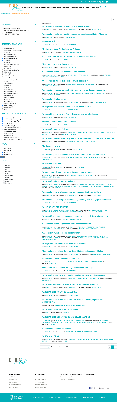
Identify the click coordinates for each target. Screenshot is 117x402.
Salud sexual (99, 212)
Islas (19, 143)
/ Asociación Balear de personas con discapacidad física (66, 224)
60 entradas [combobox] (45, 347)
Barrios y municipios (40, 377)
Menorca (48, 30)
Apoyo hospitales (95, 186)
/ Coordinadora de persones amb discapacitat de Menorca (67, 172)
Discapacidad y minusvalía (72, 52)
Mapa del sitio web (71, 397)
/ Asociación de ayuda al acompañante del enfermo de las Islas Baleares (73, 275)
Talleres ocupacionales (79, 186)
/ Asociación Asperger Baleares (55, 129)
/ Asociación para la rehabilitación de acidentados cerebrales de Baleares (74, 154)
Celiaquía (52, 324)
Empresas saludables (41, 384)
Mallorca (48, 45)
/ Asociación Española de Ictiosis (56, 329)
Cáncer (65, 60)
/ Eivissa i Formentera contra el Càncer (59, 122)
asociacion (46, 149)
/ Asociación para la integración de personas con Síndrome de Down (71, 192)
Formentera (70, 210)
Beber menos (13, 382)
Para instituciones (90, 374)
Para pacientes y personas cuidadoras (71, 374)
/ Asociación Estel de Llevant (54, 99)
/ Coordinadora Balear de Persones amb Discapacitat (65, 81)
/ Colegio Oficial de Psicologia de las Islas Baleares (64, 243)
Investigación (72, 75)
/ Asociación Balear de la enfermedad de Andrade (63, 72)
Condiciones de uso (38, 397)
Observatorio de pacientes (67, 377)
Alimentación (13, 379)
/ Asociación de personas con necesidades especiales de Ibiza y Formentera (75, 216)
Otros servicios (72, 30)
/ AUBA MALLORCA (50, 336)
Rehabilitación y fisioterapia (78, 158)
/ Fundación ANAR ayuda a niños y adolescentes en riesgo (67, 268)
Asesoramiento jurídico (76, 84)
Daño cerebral (47, 159)
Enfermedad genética (101, 237)
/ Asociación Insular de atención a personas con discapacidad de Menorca (74, 34)
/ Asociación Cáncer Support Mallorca (58, 181)
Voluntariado (96, 30)
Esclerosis (52, 263)
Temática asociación (19, 44)
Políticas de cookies (55, 397)
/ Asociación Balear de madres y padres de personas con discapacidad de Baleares (78, 138)
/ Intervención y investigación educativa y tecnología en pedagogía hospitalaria (76, 199)
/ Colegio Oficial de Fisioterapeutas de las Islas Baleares (66, 106)
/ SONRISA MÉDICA (50, 41)
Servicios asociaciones (19, 113)
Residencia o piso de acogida (88, 227)
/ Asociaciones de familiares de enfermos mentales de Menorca (70, 284)
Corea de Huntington (85, 237)
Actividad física (13, 377)
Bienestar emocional (15, 384)
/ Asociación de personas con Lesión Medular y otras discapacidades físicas (75, 90)
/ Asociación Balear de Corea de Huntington (61, 233)
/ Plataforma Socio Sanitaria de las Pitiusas (61, 49)
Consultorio (89, 84)
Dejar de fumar (13, 387)
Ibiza (47, 52)
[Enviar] (113, 19)
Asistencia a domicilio (75, 93)
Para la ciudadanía (14, 374)
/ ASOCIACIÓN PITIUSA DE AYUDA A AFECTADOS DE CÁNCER (69, 57)
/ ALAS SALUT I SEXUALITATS (55, 207)
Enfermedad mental (99, 102)
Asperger (65, 134)
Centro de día (72, 227)
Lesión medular (54, 95)
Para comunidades (40, 374)
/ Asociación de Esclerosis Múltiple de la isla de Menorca (66, 26)
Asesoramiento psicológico (77, 132)
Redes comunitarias (40, 387)
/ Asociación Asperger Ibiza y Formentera (60, 309)
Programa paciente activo (67, 379)
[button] (18, 24)
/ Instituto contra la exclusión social (57, 64)
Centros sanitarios (40, 382)
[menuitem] (25, 7)
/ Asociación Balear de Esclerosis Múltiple (60, 258)
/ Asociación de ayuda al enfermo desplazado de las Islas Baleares (71, 114)
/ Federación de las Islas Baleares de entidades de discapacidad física (72, 251)
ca (85, 1)
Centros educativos (40, 379)
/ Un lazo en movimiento (52, 163)
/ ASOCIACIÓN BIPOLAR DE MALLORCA (59, 292)
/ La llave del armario (51, 146)
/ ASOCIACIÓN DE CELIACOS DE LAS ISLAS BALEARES (66, 317)
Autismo (73, 134)
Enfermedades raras (56, 76)
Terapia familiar (93, 132)
